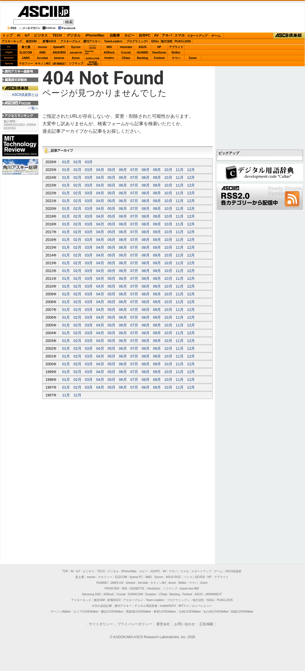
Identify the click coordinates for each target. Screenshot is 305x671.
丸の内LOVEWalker (215, 611)
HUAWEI (142, 52)
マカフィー (26, 63)
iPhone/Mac (95, 35)
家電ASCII (49, 41)
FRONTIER (126, 47)
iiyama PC (136, 577)
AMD (42, 52)
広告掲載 (206, 624)
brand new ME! (189, 588)
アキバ (167, 35)
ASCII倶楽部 (288, 36)
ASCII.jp (43, 11)
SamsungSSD (89, 52)
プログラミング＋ (178, 600)
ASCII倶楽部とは (25, 95)
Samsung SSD (91, 594)
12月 (191, 170)
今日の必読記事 (102, 605)
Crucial (126, 52)
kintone (59, 58)
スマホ (179, 35)
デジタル (74, 35)
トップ (7, 35)
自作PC (144, 35)
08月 (145, 170)
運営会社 (163, 624)
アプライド (176, 47)
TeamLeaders (113, 41)
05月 (111, 170)
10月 (168, 170)
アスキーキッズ (12, 41)
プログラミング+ (137, 41)
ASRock (109, 52)
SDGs (155, 41)
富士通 (26, 47)
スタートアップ (197, 35)
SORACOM (135, 594)
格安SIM (31, 41)
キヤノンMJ (42, 63)
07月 (134, 170)
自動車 (115, 35)
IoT (27, 35)
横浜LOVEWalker (112, 611)
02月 (77, 162)
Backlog (142, 58)
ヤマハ (176, 58)
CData (126, 58)
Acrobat (42, 58)
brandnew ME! (93, 63)
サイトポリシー (101, 624)
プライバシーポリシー (134, 624)
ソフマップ (76, 63)
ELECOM (26, 52)
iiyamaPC (59, 47)
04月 (100, 170)
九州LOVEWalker (190, 611)
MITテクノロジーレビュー (195, 605)
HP (159, 47)
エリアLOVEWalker (85, 611)
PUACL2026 (183, 41)
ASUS (143, 47)
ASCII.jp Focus (20, 103)
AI (18, 35)
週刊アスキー (91, 41)
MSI (109, 47)
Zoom (193, 58)
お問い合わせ (184, 624)
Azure (76, 58)
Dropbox (109, 57)
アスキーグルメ (70, 41)
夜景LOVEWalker (165, 611)
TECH (57, 35)
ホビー (129, 35)
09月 (157, 170)
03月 (89, 162)
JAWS (26, 58)
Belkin (175, 52)
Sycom (76, 47)
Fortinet (159, 58)
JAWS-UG (116, 582)
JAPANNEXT (59, 63)
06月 (123, 170)
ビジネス (41, 35)
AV (156, 35)
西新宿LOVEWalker (138, 611)
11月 (180, 170)
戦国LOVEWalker (242, 611)
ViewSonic (159, 52)
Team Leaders (155, 600)
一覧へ (33, 108)
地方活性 (166, 41)
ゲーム (216, 35)
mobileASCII (168, 605)
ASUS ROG (59, 52)
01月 (66, 162)
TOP (65, 571)
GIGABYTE (76, 52)
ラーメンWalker (60, 611)
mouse (42, 47)
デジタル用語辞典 (145, 605)
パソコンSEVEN (93, 47)
